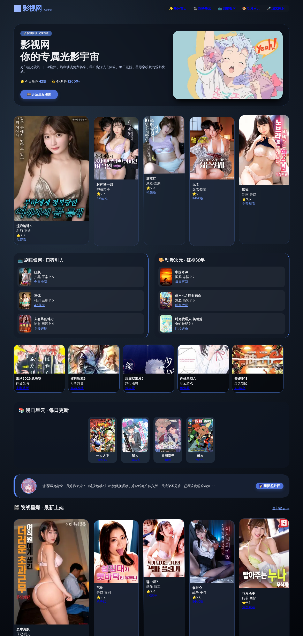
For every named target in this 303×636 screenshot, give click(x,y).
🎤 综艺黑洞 (276, 8)
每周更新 (181, 258)
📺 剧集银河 (227, 8)
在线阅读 (102, 436)
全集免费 (40, 258)
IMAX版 (181, 209)
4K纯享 (239, 365)
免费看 (21, 196)
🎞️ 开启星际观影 (39, 94)
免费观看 (240, 215)
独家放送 (181, 281)
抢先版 (128, 202)
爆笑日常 (200, 436)
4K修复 (39, 281)
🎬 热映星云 (202, 8)
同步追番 (181, 305)
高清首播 (77, 365)
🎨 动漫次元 (251, 8)
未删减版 (22, 365)
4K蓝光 (71, 209)
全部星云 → (280, 485)
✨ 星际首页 (178, 8)
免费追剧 (40, 305)
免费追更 (135, 436)
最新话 (168, 436)
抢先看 (130, 365)
